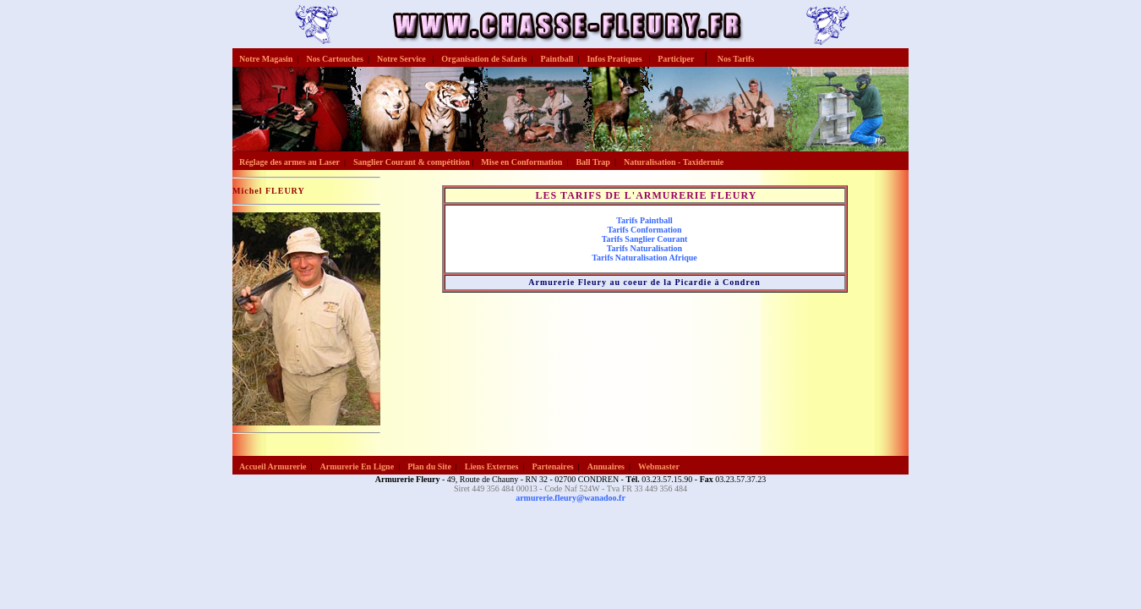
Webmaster (659, 466)
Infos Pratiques (615, 58)
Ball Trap (592, 162)
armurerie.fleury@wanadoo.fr (570, 497)
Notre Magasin (265, 58)
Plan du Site (429, 466)
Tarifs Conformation (644, 229)
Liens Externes (492, 466)
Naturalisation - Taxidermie (673, 162)
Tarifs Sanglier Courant (645, 239)
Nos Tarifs (736, 58)
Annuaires (606, 466)
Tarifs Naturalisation (644, 248)
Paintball (556, 58)
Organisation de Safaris (484, 58)
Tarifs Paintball (644, 220)
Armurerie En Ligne (357, 466)
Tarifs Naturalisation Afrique (644, 257)
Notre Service (402, 58)
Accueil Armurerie (273, 466)
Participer (676, 58)
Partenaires (552, 466)
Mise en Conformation (521, 162)
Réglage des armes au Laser (289, 162)
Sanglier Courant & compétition (411, 162)
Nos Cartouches (334, 58)
